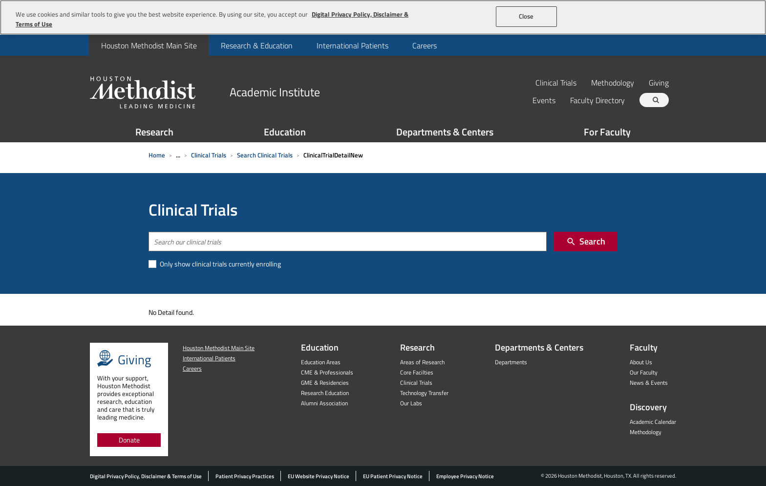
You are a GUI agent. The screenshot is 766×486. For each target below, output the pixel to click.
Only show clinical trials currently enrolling (219, 264)
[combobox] (347, 241)
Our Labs (411, 403)
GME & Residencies (325, 382)
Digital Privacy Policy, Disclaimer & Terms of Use (146, 476)
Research (154, 131)
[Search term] (655, 100)
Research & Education (257, 45)
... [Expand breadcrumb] (178, 155)
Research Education (325, 393)
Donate (129, 440)
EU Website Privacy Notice (318, 476)
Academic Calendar (653, 421)
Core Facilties (416, 372)
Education (285, 131)
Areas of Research (422, 362)
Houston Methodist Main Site (149, 45)
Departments (511, 362)
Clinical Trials (555, 82)
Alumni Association (324, 403)
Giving (659, 82)
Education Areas (320, 362)
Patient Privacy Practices (244, 476)
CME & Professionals (327, 372)
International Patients (352, 45)
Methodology (612, 82)
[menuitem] (149, 45)
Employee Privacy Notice (465, 476)
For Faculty (607, 131)
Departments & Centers (444, 131)
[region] (383, 17)
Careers (424, 45)
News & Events (649, 382)
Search (585, 241)
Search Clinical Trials (265, 155)
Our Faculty (644, 372)
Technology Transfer (424, 393)
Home (157, 155)
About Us (641, 362)
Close (526, 16)
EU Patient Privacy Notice (393, 476)
